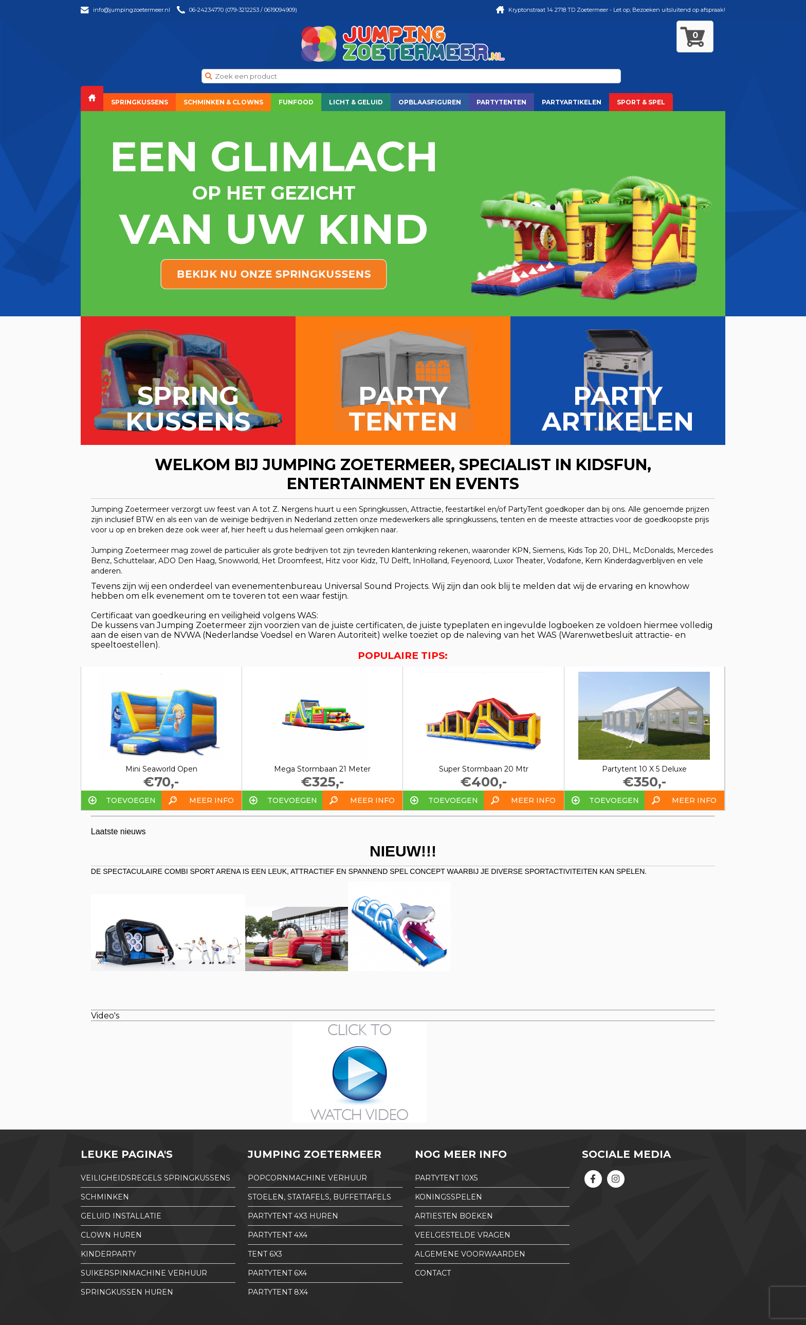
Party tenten (403, 408)
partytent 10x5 (446, 1178)
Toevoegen (131, 800)
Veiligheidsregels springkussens (155, 1178)
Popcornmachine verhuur (307, 1178)
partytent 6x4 (277, 1273)
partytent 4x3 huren (293, 1216)
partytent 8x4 (278, 1292)
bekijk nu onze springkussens (273, 274)
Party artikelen (618, 408)
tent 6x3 (265, 1254)
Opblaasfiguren (429, 102)
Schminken (105, 1197)
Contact (433, 1273)
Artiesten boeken (454, 1216)
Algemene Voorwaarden (470, 1254)
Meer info (211, 800)
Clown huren (111, 1235)
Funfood (296, 102)
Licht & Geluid (356, 102)
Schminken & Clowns (223, 102)
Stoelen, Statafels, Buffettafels (319, 1197)
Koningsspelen (448, 1197)
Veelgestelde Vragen (462, 1235)
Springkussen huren (127, 1292)
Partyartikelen (571, 102)
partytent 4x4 (277, 1235)
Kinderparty (108, 1254)
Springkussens (139, 102)
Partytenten (501, 102)
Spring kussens (187, 408)
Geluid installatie (121, 1216)
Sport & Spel (641, 102)
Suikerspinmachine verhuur (144, 1273)
